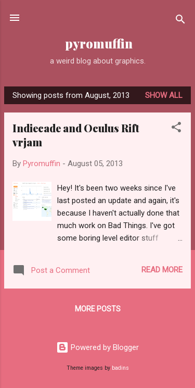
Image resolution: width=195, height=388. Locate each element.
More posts (98, 309)
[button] (176, 129)
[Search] (180, 21)
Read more (162, 269)
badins (120, 368)
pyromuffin (97, 43)
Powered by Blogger (97, 347)
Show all (164, 95)
